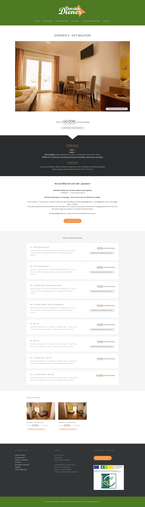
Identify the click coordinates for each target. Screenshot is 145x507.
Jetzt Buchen (72, 221)
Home (37, 21)
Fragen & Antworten (21, 460)
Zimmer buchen (61, 21)
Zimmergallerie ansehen (116, 109)
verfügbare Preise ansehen (72, 128)
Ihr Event (75, 21)
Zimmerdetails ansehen (36, 429)
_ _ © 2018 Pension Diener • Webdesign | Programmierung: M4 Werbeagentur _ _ (71, 501)
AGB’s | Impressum (21, 469)
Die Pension (47, 21)
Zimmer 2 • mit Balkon (67, 422)
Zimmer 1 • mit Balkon (35, 422)
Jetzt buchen (102, 458)
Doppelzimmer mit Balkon (94, 157)
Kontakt (106, 21)
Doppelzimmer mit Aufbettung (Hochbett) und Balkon (68, 157)
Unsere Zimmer (20, 455)
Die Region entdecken (91, 21)
